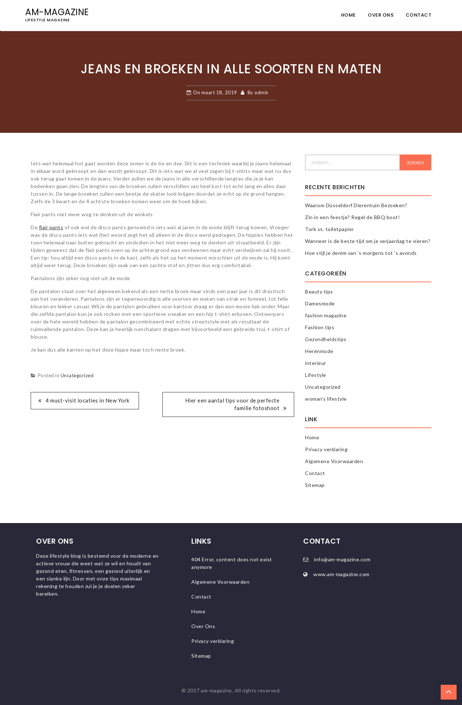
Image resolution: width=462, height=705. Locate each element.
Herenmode (319, 351)
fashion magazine (325, 315)
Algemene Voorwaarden (334, 461)
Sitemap (315, 485)
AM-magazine (57, 12)
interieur (315, 363)
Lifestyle (315, 375)
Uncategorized (77, 375)
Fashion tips (319, 327)
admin (261, 92)
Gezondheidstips (325, 339)
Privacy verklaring (326, 449)
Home (348, 15)
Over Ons (380, 15)
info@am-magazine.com (342, 559)
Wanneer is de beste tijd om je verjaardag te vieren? (367, 241)
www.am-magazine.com (341, 574)
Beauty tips (319, 291)
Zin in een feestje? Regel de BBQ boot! (352, 217)
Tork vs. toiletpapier (329, 229)
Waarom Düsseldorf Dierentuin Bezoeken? (356, 205)
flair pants (51, 227)
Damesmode (320, 303)
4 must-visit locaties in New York (87, 400)
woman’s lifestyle (326, 399)
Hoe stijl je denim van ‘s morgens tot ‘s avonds (361, 253)
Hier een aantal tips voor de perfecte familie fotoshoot (232, 404)
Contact (419, 15)
